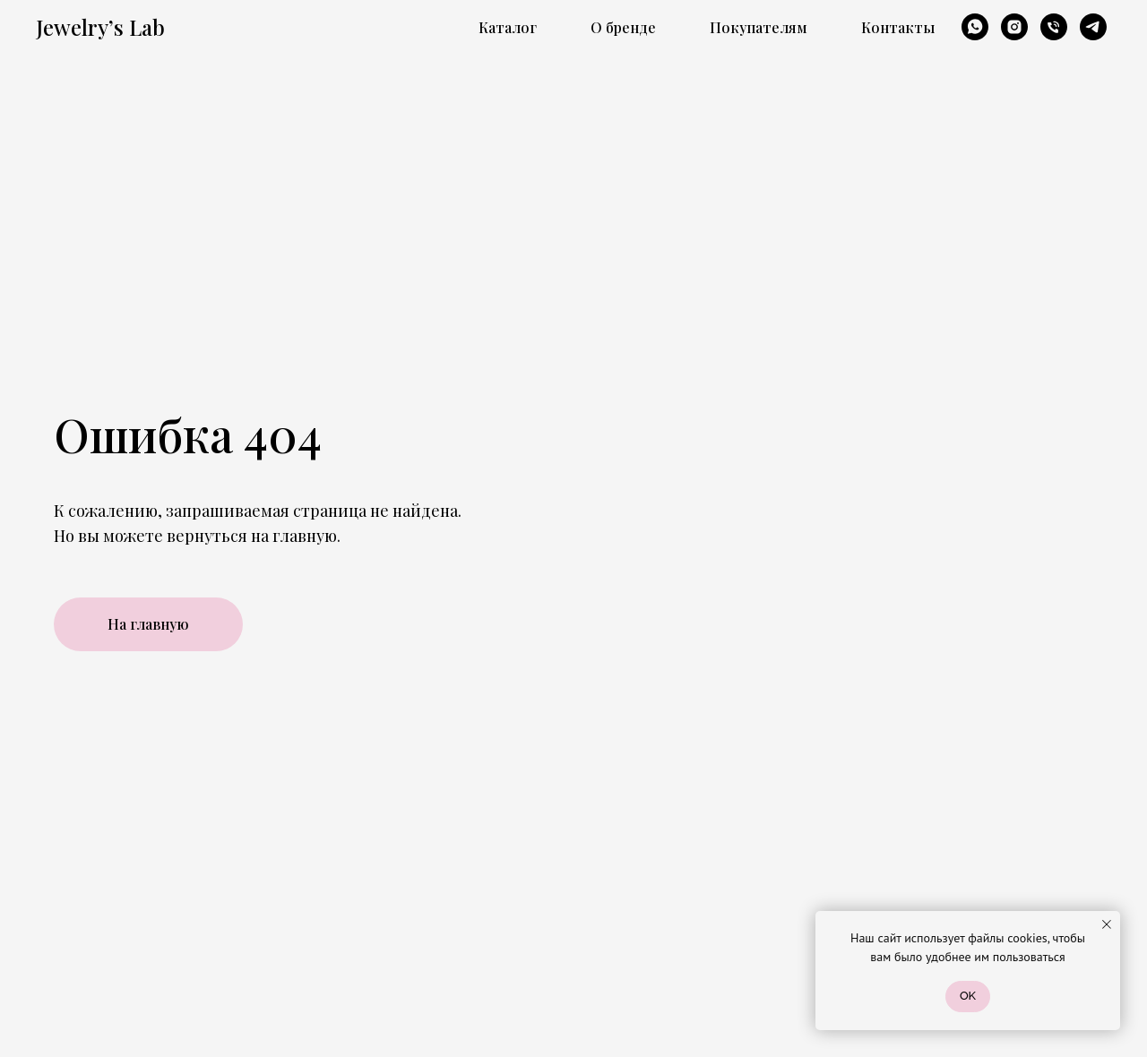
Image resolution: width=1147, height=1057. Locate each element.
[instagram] (1014, 26)
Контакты (898, 27)
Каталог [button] (508, 27)
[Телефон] (1053, 26)
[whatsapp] (975, 26)
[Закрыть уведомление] (1107, 924)
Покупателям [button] (758, 27)
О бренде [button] (623, 27)
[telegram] (1093, 26)
